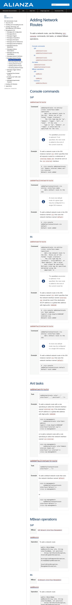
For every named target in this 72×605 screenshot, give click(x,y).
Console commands (38, 46)
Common (37, 81)
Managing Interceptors (13, 39)
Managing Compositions (13, 37)
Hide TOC (32, 10)
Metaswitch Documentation (10, 10)
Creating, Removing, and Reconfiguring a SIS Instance (13, 27)
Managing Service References (15, 41)
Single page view (44, 10)
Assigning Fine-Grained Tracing (13, 74)
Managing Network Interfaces (14, 56)
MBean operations (38, 69)
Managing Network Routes (14, 58)
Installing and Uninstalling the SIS (14, 24)
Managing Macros (11, 34)
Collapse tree (7, 88)
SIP (35, 48)
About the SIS (9, 23)
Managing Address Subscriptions (12, 49)
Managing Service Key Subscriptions (13, 53)
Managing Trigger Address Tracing (14, 70)
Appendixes (9, 86)
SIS (23, 10)
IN (34, 55)
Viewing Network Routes (15, 63)
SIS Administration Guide (10, 21)
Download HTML (59, 10)
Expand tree (14, 88)
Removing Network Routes (15, 62)
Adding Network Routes (14, 60)
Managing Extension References (12, 46)
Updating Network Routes (15, 65)
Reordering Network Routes (16, 67)
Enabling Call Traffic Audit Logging (13, 77)
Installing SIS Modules (11, 84)
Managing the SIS (10, 30)
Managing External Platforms (14, 43)
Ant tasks (35, 62)
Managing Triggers (12, 36)
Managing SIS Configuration (14, 32)
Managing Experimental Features (13, 81)
